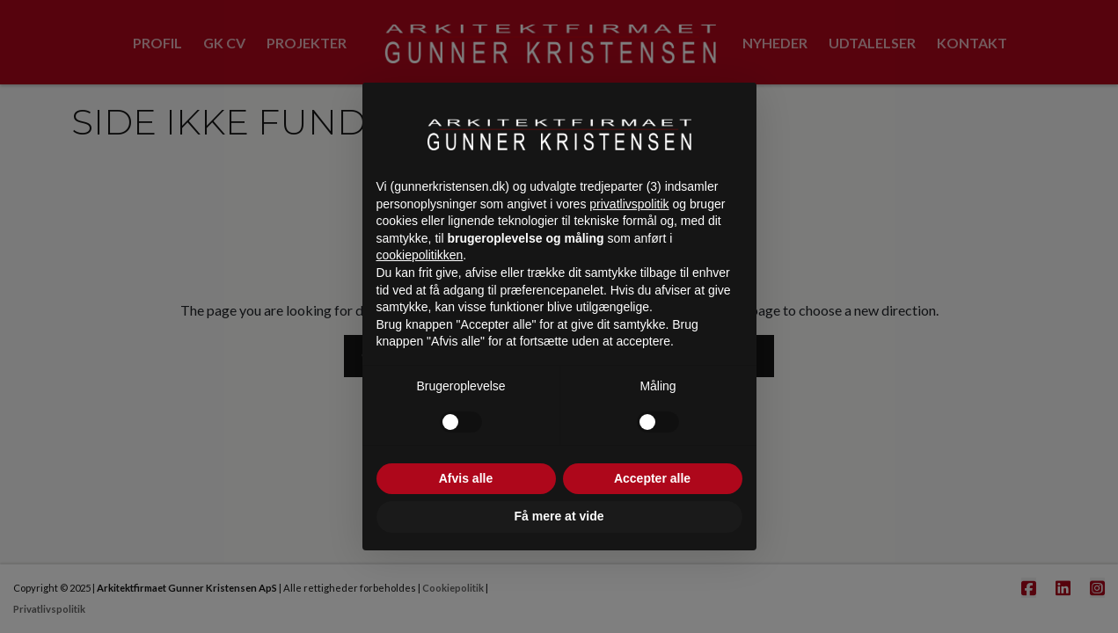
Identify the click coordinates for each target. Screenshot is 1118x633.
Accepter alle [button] (652, 478)
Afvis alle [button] (466, 478)
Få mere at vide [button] (559, 516)
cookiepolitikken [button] (420, 255)
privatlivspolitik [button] (629, 204)
